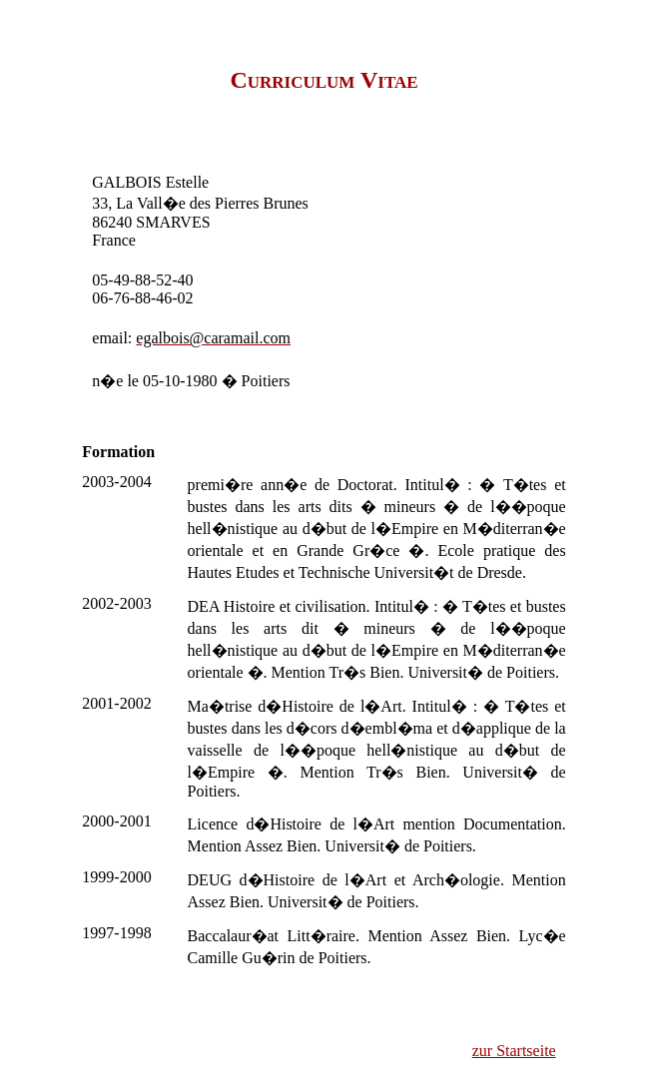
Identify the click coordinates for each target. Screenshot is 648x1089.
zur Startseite (514, 1050)
